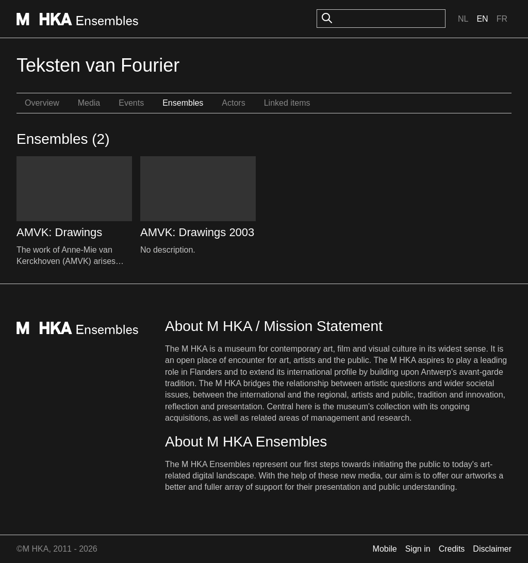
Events (131, 102)
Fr (502, 18)
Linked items (287, 102)
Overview (42, 102)
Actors (233, 102)
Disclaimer (492, 548)
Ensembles (182, 102)
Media (89, 102)
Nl (463, 18)
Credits (452, 548)
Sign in (418, 548)
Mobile (385, 548)
